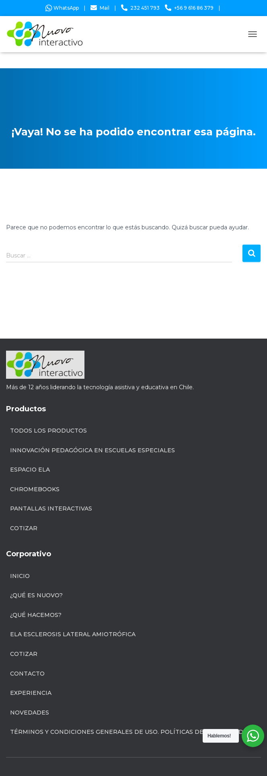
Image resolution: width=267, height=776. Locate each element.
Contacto (27, 673)
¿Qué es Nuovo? (36, 595)
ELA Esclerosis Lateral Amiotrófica (73, 634)
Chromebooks (35, 489)
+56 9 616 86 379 (194, 8)
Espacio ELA (30, 469)
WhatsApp (62, 8)
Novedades (29, 712)
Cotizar (23, 528)
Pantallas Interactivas (51, 508)
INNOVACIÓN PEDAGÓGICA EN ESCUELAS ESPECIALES (92, 450)
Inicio (20, 576)
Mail (104, 8)
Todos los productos (48, 430)
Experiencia (30, 692)
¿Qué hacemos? (36, 615)
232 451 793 (145, 8)
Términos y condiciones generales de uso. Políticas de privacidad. (127, 731)
